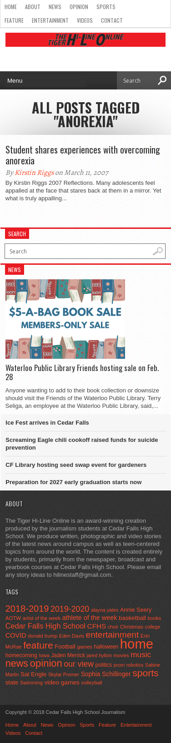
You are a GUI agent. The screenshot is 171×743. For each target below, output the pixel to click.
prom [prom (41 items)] (119, 665)
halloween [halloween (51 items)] (106, 647)
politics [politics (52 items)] (104, 665)
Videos (85, 20)
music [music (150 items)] (141, 654)
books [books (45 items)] (154, 618)
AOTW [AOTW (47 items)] (13, 618)
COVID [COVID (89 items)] (15, 635)
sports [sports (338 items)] (145, 673)
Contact (112, 20)
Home (11, 6)
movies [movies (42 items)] (121, 655)
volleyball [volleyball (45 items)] (91, 682)
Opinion (79, 6)
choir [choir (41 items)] (113, 626)
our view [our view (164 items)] (79, 664)
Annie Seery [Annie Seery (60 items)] (135, 609)
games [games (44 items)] (84, 646)
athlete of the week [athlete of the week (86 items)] (89, 617)
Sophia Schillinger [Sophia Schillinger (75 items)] (106, 674)
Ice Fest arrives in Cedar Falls (47, 422)
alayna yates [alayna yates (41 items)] (104, 610)
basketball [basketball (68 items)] (132, 617)
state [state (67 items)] (12, 682)
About (32, 6)
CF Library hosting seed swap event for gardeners (75, 464)
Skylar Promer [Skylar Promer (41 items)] (63, 674)
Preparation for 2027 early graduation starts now (73, 482)
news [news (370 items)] (16, 663)
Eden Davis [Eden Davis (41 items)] (71, 636)
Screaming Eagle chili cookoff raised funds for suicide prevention (81, 443)
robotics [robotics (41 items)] (135, 665)
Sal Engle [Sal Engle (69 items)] (33, 674)
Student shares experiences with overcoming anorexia (82, 155)
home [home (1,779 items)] (136, 643)
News (55, 6)
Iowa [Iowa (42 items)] (44, 655)
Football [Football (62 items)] (65, 646)
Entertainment (50, 20)
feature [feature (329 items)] (38, 645)
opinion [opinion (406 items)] (46, 663)
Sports (106, 6)
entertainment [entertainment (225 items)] (112, 634)
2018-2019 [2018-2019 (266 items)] (27, 609)
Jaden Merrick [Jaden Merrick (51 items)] (68, 655)
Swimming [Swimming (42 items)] (31, 682)
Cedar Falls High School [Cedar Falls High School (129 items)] (45, 626)
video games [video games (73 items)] (62, 682)
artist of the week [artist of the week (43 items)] (41, 618)
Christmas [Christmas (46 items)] (131, 626)
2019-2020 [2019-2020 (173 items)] (69, 609)
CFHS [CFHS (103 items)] (96, 626)
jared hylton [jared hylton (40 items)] (99, 655)
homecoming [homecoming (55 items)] (21, 655)
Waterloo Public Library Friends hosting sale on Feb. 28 (82, 372)
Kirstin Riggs (34, 173)
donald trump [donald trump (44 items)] (42, 636)
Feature (14, 20)
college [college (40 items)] (153, 626)
